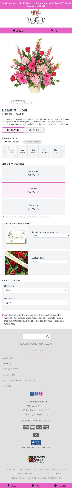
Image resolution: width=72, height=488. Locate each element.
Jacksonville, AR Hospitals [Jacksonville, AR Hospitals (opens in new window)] (53, 469)
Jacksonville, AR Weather (22, 474)
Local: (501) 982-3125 (36, 414)
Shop (18, 30)
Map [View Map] (36, 485)
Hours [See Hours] (60, 485)
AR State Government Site (49, 474)
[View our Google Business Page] (36, 395)
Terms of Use (54, 478)
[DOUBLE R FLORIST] (36, 24)
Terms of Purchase (36, 478)
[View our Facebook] (32, 395)
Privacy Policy (18, 478)
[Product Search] (36, 336)
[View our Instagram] (40, 395)
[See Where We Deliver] (36, 350)
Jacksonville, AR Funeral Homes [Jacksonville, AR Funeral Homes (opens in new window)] (21, 469)
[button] (36, 442)
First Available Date (32, 142)
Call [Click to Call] (12, 485)
